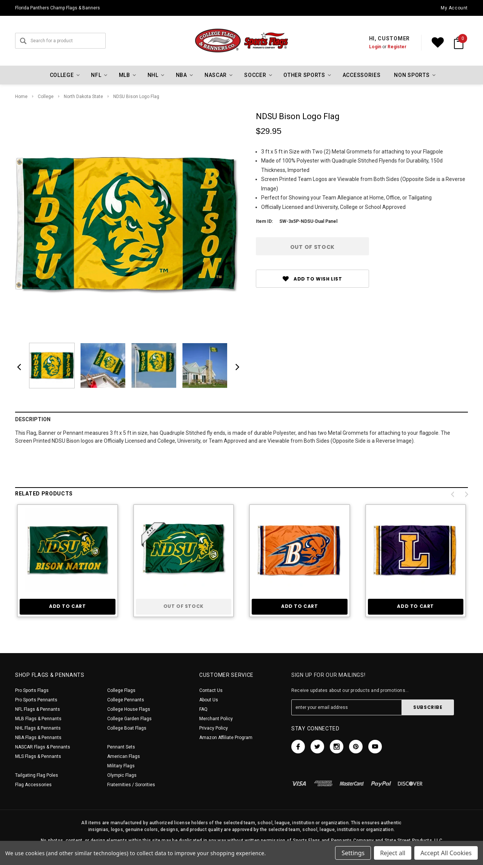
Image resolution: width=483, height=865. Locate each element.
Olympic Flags (122, 775)
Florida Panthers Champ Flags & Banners (57, 8)
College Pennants (125, 699)
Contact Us (211, 690)
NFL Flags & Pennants (37, 709)
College (46, 96)
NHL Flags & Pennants (38, 728)
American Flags (123, 756)
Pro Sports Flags (32, 690)
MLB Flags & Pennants (38, 718)
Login (375, 46)
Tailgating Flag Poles (36, 775)
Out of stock (183, 606)
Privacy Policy (213, 728)
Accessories (362, 75)
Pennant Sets (121, 747)
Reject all (392, 853)
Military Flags (121, 765)
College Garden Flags (129, 718)
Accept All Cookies (446, 853)
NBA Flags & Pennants (38, 737)
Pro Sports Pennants (36, 699)
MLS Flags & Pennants (38, 756)
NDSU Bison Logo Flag (136, 96)
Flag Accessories (33, 784)
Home (21, 96)
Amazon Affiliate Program (225, 737)
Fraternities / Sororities (131, 784)
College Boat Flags (126, 728)
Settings (353, 853)
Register (397, 46)
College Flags (121, 690)
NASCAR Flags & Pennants (42, 747)
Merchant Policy (216, 718)
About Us (208, 699)
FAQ (203, 709)
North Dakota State (83, 96)
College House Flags (128, 709)
